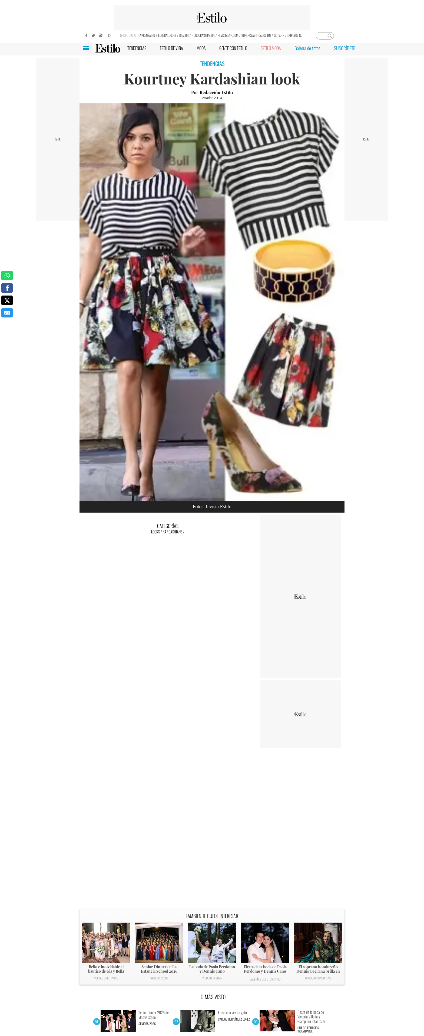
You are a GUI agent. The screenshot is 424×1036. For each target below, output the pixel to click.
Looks (155, 532)
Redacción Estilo (216, 92)
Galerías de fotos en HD (265, 979)
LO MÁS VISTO (212, 997)
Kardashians (172, 532)
